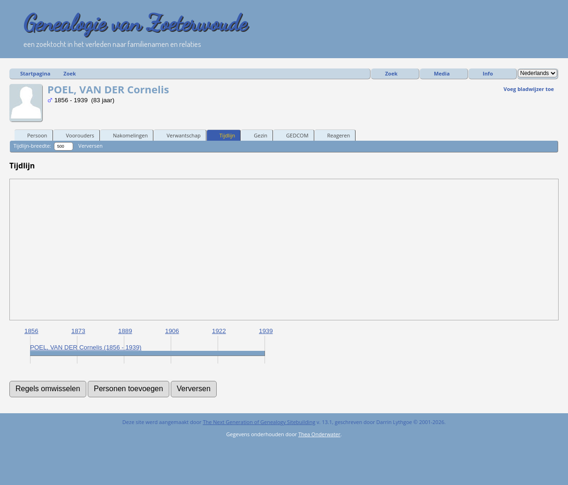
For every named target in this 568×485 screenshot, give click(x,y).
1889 (125, 330)
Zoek (69, 73)
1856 (31, 330)
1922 (219, 330)
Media (442, 73)
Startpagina (35, 73)
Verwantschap (179, 135)
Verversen (90, 145)
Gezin (256, 135)
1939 (266, 330)
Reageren (334, 135)
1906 (172, 330)
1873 (78, 330)
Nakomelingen (126, 135)
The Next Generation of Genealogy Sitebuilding (259, 421)
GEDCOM (293, 135)
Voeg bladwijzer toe (529, 88)
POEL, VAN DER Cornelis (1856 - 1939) (86, 347)
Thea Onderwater (319, 434)
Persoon (33, 135)
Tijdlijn (223, 135)
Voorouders (76, 135)
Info (488, 73)
